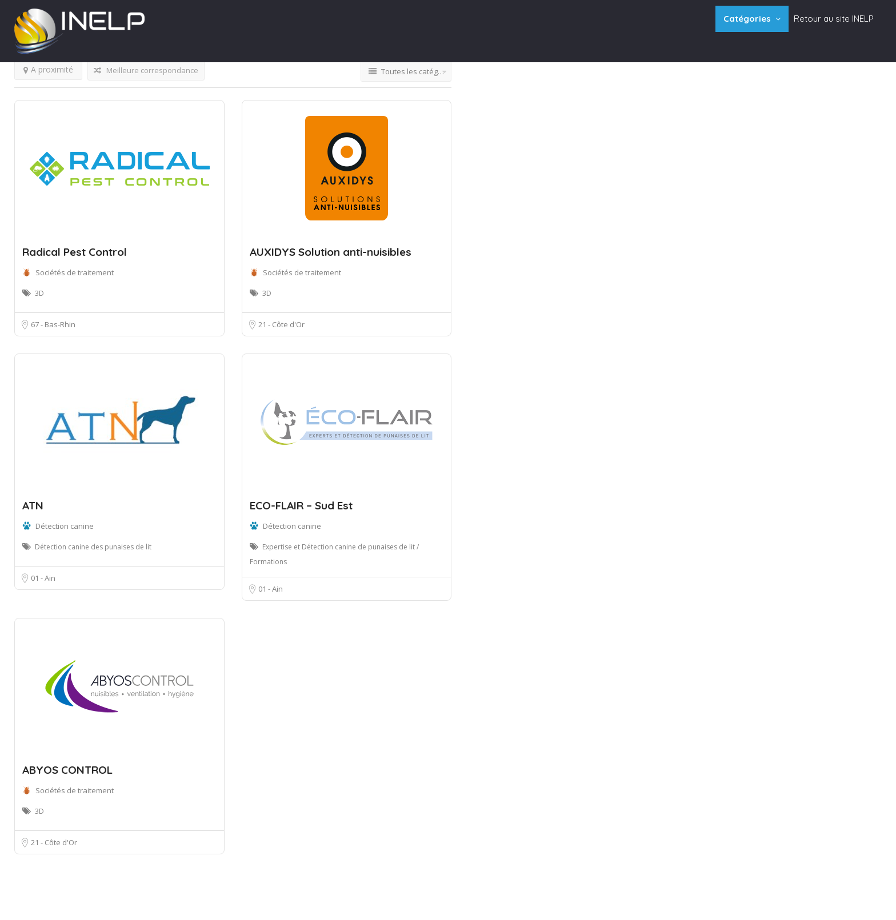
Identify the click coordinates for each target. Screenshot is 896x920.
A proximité (48, 69)
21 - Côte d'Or (281, 324)
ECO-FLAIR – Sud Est (301, 505)
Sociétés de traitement (74, 272)
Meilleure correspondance (146, 70)
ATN (32, 505)
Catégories (747, 18)
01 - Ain (43, 578)
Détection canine (64, 526)
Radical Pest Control (74, 252)
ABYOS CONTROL (67, 770)
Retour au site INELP (834, 18)
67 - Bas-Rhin (53, 324)
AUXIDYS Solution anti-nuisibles (330, 252)
